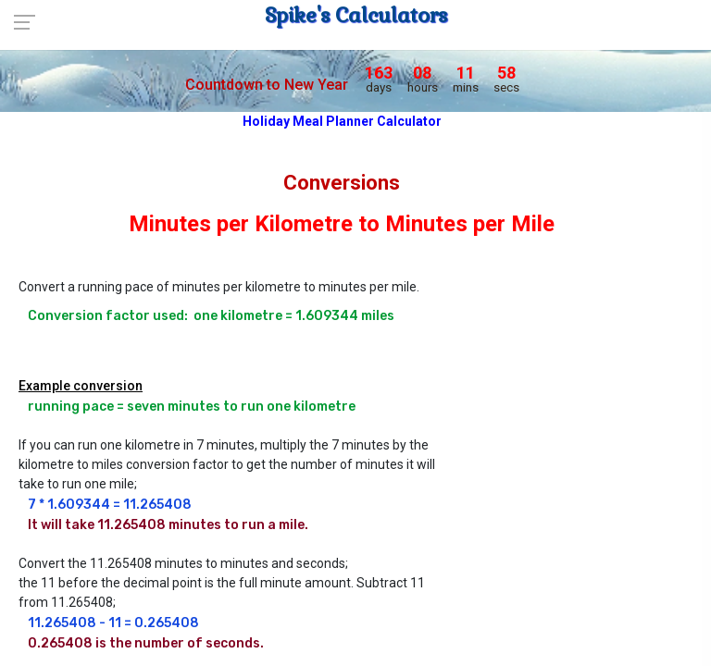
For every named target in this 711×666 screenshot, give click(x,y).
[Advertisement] (588, 365)
